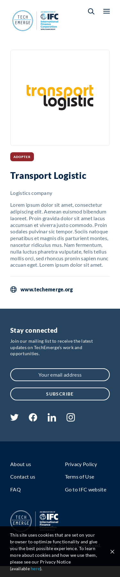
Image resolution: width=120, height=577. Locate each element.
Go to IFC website (85, 489)
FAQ (15, 489)
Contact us (22, 476)
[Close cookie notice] (112, 552)
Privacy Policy (81, 464)
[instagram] (70, 419)
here (35, 568)
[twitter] (14, 419)
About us (20, 464)
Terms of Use (79, 476)
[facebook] (33, 419)
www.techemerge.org (46, 289)
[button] (91, 11)
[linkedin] (51, 419)
